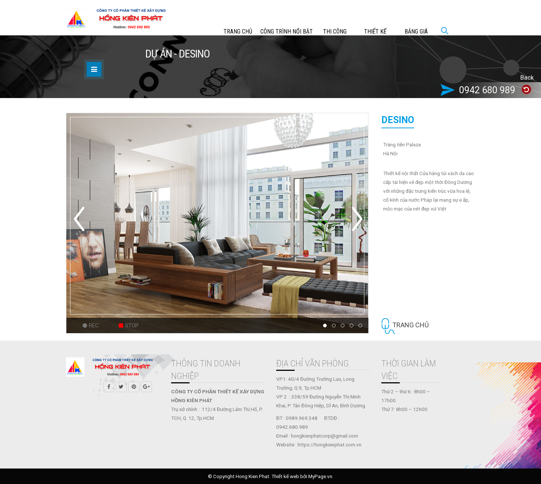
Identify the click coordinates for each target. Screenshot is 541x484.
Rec (94, 325)
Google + (146, 386)
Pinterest (133, 386)
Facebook (108, 386)
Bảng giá (416, 31)
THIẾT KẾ (375, 31)
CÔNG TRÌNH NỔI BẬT (286, 31)
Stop (132, 325)
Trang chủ (237, 31)
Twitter (121, 386)
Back (527, 77)
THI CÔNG (335, 31)
